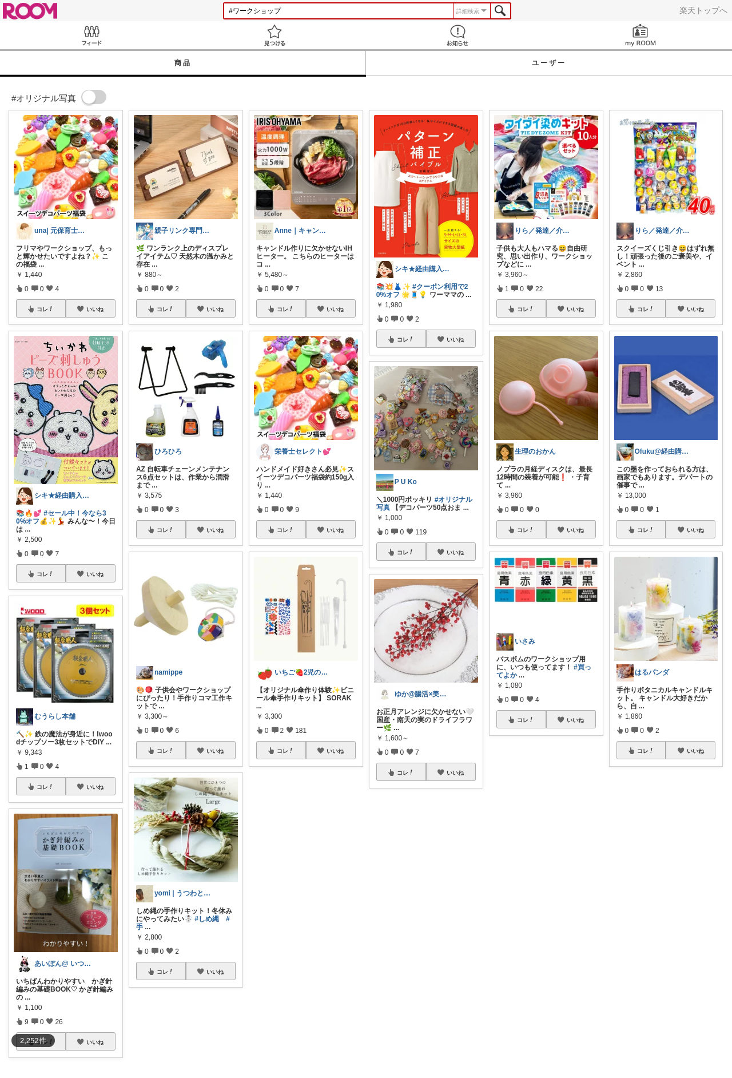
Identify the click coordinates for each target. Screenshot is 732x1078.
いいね (95, 309)
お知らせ (457, 35)
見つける (274, 35)
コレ (45, 309)
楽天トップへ (703, 10)
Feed (91, 35)
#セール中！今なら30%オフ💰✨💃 (61, 517)
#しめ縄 (206, 919)
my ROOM (640, 35)
